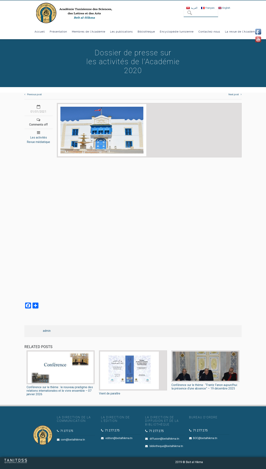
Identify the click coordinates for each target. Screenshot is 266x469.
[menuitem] (192, 8)
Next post (235, 94)
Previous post (33, 94)
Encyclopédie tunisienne (177, 31)
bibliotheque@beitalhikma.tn (166, 446)
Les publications (121, 31)
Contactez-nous (209, 31)
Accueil (40, 31)
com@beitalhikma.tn (73, 439)
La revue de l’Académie (241, 31)
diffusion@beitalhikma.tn (164, 438)
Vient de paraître (109, 393)
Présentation (58, 31)
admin (47, 331)
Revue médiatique (38, 142)
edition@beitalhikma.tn (118, 438)
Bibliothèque (146, 31)
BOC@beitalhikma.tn (205, 438)
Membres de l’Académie (88, 31)
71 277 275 (66, 430)
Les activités (38, 137)
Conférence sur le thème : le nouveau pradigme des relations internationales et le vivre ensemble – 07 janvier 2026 (60, 390)
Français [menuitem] (209, 7)
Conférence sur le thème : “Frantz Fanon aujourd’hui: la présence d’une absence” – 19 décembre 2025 (204, 386)
